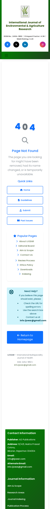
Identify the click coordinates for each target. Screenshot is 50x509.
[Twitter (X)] (16, 44)
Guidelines (25, 200)
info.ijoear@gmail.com (33, 320)
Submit (25, 210)
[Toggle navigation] (6, 55)
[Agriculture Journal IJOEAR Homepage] (25, 11)
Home (25, 190)
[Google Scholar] (34, 44)
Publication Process (18, 505)
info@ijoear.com (16, 458)
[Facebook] (7, 44)
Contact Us (26, 254)
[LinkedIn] (25, 44)
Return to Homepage (25, 337)
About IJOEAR (26, 241)
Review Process (26, 260)
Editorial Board (26, 245)
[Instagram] (43, 44)
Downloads (26, 269)
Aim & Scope (26, 250)
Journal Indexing (16, 499)
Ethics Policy (26, 265)
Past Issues (25, 220)
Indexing (26, 273)
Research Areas (15, 492)
